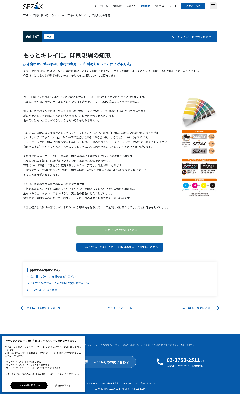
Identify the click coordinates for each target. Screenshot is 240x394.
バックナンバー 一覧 (120, 308)
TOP (25, 15)
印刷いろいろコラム (45, 15)
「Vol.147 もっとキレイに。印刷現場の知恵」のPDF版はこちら (120, 247)
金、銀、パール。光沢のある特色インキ (54, 276)
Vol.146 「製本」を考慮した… (45, 308)
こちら (61, 374)
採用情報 (159, 6)
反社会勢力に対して (146, 383)
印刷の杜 (131, 6)
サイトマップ (90, 383)
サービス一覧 (101, 6)
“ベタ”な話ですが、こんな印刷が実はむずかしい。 (61, 283)
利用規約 (127, 383)
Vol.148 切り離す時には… (197, 308)
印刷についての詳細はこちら (120, 230)
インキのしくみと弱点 (43, 290)
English (173, 6)
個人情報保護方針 (110, 383)
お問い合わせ (193, 6)
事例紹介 (117, 6)
